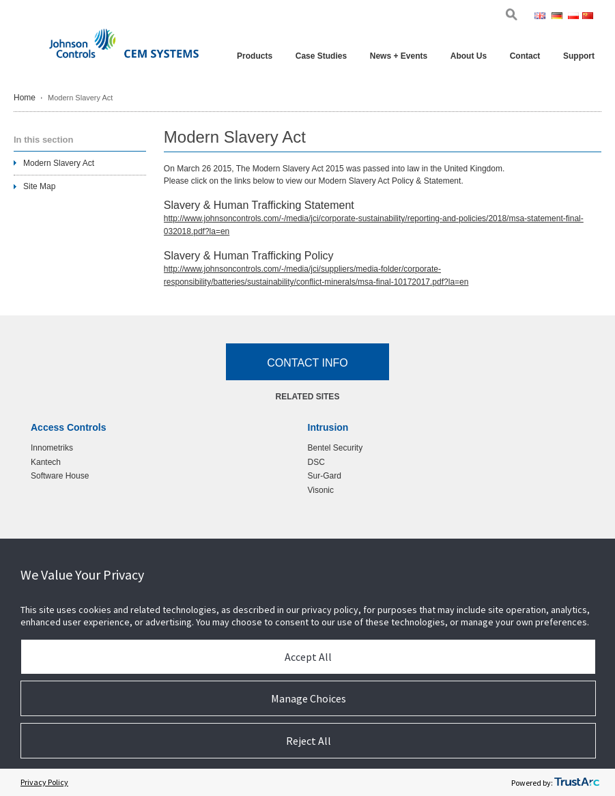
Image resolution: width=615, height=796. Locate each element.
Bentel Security (335, 448)
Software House (60, 476)
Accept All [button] (308, 657)
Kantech (46, 462)
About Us (468, 56)
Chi (588, 17)
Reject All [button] (308, 741)
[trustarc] (577, 782)
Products (254, 56)
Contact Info (307, 363)
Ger (558, 17)
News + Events (398, 56)
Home (24, 97)
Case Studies (321, 56)
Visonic (321, 490)
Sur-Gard (324, 476)
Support (579, 56)
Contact (525, 56)
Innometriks (52, 448)
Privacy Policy (44, 782)
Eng (541, 17)
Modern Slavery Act (58, 163)
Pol (574, 17)
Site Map (39, 186)
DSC (316, 462)
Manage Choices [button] (308, 698)
